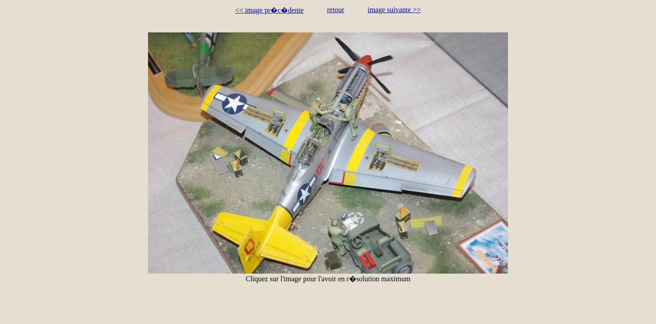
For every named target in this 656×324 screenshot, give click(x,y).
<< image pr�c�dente (269, 10)
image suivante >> (394, 10)
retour (335, 10)
